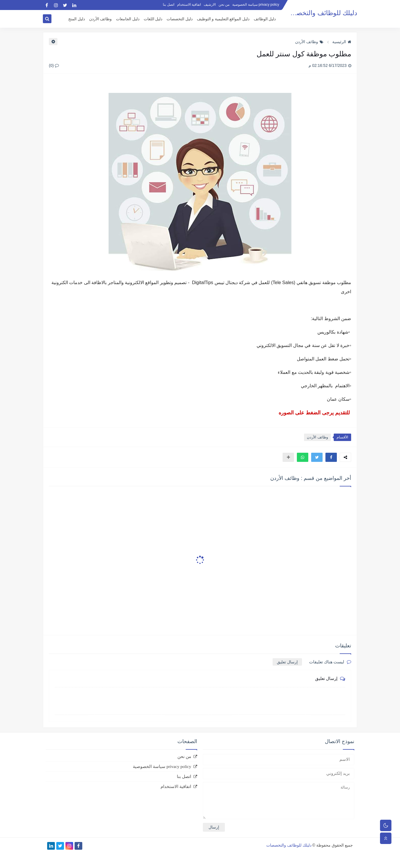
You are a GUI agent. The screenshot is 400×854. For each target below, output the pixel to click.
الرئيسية (341, 41)
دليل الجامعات (127, 19)
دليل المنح (76, 19)
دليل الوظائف (265, 19)
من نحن (224, 5)
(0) (54, 65)
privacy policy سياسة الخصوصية (255, 5)
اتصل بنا (168, 5)
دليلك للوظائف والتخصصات (320, 13)
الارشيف (210, 5)
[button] (331, 457)
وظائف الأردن (100, 19)
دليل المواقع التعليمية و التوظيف (223, 19)
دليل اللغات (153, 19)
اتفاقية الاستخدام (189, 5)
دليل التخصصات (180, 19)
